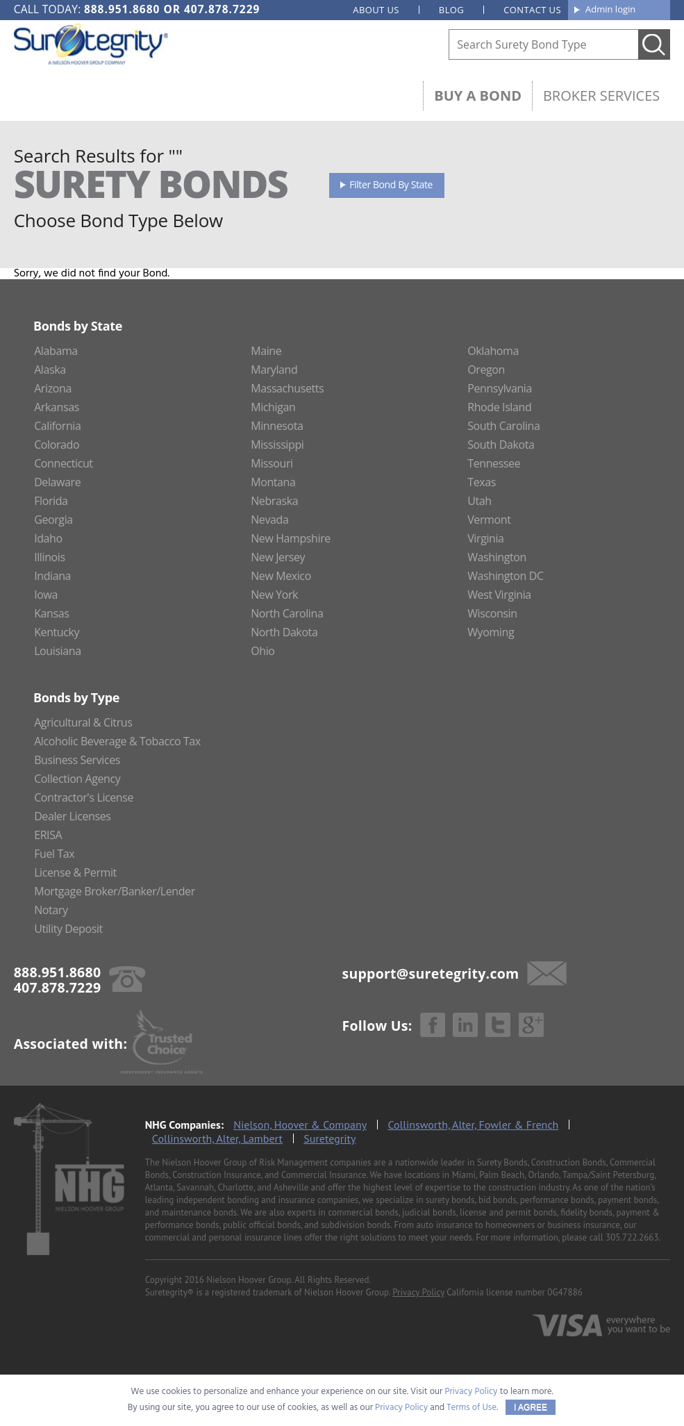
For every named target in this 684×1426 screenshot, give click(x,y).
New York (274, 594)
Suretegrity (329, 1138)
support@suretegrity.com (430, 973)
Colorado (56, 444)
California (57, 425)
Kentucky (56, 632)
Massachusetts (287, 388)
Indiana (52, 575)
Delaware (57, 482)
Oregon (486, 369)
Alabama (56, 350)
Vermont (488, 519)
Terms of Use (472, 1407)
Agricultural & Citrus (83, 722)
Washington (496, 557)
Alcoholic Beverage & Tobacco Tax (117, 741)
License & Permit (75, 872)
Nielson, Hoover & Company (300, 1124)
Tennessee (493, 463)
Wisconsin (492, 613)
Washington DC (505, 575)
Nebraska (274, 500)
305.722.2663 (632, 1237)
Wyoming (490, 632)
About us (376, 9)
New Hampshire (291, 538)
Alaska (50, 369)
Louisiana (57, 650)
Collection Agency (77, 778)
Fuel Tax (54, 853)
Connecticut (63, 463)
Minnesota (277, 425)
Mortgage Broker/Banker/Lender (114, 891)
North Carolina (287, 613)
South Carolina (503, 425)
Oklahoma (493, 350)
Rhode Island (499, 407)
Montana (273, 482)
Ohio (262, 650)
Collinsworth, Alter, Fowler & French (472, 1124)
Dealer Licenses (72, 816)
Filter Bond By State (391, 184)
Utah (479, 500)
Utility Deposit (68, 928)
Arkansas (56, 407)
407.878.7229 (222, 9)
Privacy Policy (418, 1292)
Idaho (48, 538)
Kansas (51, 613)
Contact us (532, 9)
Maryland (274, 369)
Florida (50, 500)
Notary (50, 910)
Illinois (49, 557)
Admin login (610, 9)
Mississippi (277, 444)
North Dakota (284, 632)
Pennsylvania (499, 388)
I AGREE (530, 1407)
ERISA (48, 835)
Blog (451, 9)
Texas (481, 482)
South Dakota (500, 444)
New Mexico (281, 575)
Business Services (77, 760)
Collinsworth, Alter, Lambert (217, 1138)
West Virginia (499, 594)
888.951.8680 (122, 9)
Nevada (269, 519)
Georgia (53, 519)
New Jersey (278, 557)
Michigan (273, 407)
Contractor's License (83, 797)
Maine (266, 350)
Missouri (272, 463)
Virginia (485, 538)
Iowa (46, 594)
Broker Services (601, 95)
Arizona (53, 388)
